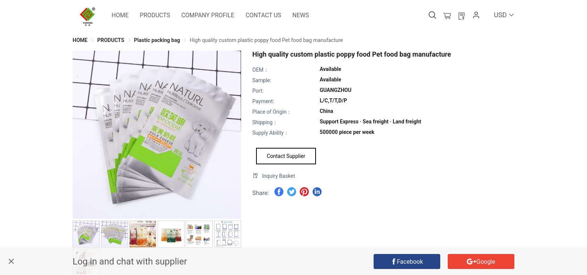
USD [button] (504, 15)
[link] (80, 40)
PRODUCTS (110, 40)
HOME (80, 40)
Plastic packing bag (157, 40)
